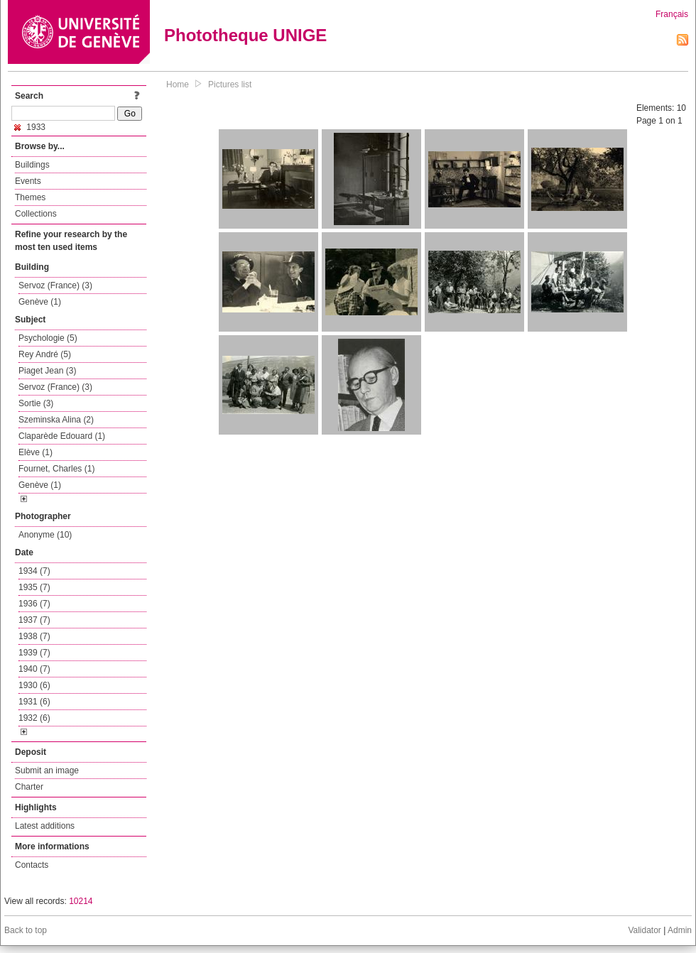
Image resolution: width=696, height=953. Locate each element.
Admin (680, 930)
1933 (29, 127)
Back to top (25, 930)
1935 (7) (34, 587)
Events (28, 181)
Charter (29, 787)
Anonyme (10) (45, 535)
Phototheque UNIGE (245, 35)
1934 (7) (34, 571)
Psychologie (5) (47, 338)
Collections (36, 214)
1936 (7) (34, 604)
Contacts (31, 865)
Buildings (32, 165)
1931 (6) (34, 702)
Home (177, 84)
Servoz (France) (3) (55, 285)
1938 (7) (34, 636)
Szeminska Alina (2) (56, 420)
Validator (644, 930)
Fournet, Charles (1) (56, 469)
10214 (80, 901)
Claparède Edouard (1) (61, 436)
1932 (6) (34, 718)
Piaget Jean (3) (47, 371)
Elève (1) (35, 452)
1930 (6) (34, 685)
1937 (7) (34, 620)
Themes (30, 197)
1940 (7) (34, 669)
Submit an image (47, 770)
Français (672, 14)
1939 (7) (34, 653)
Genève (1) (39, 302)
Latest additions (45, 826)
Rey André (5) (44, 354)
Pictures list (229, 84)
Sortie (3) (35, 403)
